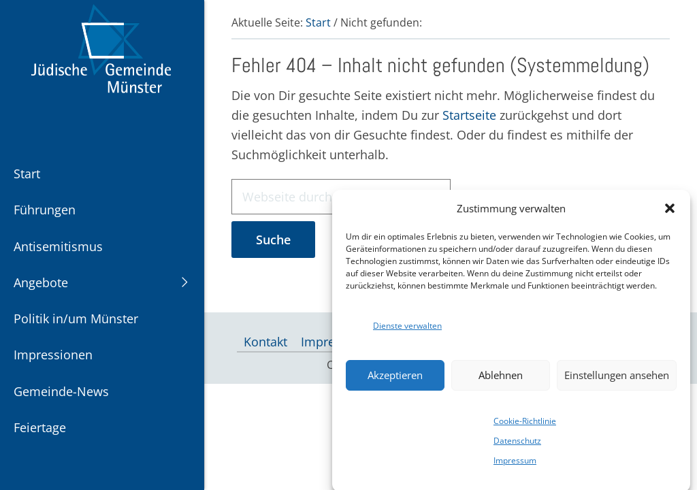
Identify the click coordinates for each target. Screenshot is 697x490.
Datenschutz (517, 446)
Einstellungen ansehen (616, 380)
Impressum (514, 466)
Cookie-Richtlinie (524, 426)
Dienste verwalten (407, 330)
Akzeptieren (395, 380)
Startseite (469, 115)
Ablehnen (501, 380)
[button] (670, 213)
